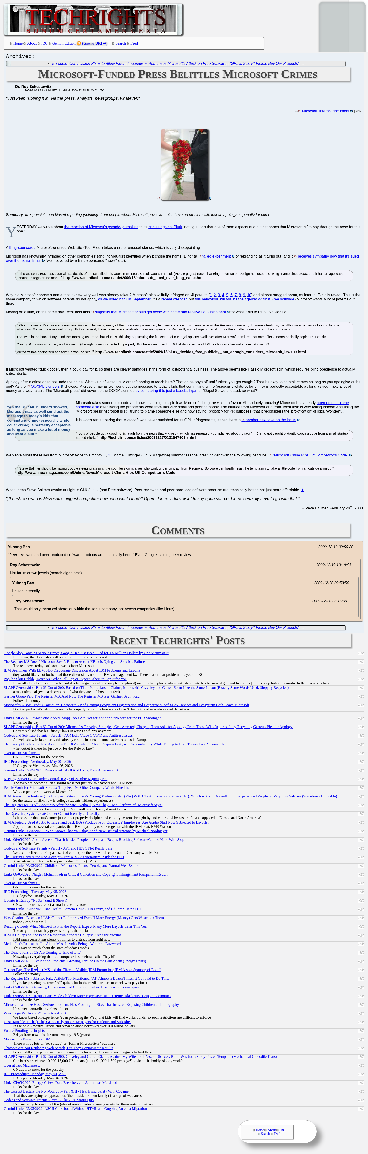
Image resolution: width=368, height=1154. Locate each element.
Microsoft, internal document (325, 112)
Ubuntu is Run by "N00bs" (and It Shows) (35, 901)
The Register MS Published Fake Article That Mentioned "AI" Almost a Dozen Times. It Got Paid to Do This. (86, 980)
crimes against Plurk (165, 228)
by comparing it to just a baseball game (167, 392)
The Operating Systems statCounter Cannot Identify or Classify (51, 815)
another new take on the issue (271, 421)
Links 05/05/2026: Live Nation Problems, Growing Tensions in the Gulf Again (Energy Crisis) (75, 962)
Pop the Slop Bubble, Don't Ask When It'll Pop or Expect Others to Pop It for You (65, 680)
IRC (44, 43)
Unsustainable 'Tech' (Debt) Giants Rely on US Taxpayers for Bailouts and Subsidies (67, 1023)
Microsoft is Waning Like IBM (27, 1040)
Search (121, 43)
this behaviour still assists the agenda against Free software (244, 300)
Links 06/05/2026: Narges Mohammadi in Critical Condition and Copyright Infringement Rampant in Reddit (85, 875)
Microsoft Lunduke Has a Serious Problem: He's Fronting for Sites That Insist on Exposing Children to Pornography (91, 1006)
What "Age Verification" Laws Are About (35, 1014)
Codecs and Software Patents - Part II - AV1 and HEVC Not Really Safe (58, 849)
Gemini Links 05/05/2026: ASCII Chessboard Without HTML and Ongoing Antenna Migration (75, 1110)
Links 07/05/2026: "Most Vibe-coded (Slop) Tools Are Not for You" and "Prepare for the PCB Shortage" (82, 719)
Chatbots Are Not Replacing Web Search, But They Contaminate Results (58, 1049)
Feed (134, 43)
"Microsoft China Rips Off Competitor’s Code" (310, 456)
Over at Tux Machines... (22, 754)
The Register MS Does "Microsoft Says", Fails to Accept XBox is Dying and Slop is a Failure (74, 663)
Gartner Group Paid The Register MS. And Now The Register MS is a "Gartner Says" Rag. (72, 697)
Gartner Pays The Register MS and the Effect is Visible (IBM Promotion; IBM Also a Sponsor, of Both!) (82, 971)
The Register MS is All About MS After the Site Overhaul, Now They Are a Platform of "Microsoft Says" (83, 806)
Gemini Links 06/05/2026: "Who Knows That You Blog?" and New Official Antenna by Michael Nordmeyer (85, 832)
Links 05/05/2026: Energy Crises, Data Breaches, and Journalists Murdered (60, 1084)
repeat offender (174, 300)
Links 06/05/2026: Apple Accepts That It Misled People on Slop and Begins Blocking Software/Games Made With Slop (94, 841)
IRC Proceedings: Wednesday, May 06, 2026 (37, 763)
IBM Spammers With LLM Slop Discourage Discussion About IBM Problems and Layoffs (72, 671)
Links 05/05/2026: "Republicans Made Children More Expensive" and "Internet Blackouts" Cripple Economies (87, 997)
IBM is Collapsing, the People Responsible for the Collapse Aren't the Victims (62, 936)
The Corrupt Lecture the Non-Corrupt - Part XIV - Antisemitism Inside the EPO (64, 858)
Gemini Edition (64, 43)
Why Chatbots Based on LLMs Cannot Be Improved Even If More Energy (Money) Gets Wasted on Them (84, 919)
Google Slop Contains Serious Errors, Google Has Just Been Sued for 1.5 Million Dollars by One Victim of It (86, 654)
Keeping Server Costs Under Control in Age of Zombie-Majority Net (55, 780)
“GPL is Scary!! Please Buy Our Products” (264, 65)
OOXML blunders (45, 388)
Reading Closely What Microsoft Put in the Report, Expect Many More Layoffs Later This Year (76, 928)
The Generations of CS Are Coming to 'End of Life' (42, 954)
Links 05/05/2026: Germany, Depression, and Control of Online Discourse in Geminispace (72, 988)
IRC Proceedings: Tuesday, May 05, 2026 (35, 893)
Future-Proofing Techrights (24, 1032)
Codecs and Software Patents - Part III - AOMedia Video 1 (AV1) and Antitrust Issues (68, 737)
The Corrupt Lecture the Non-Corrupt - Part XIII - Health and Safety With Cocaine (66, 1092)
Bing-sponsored (22, 249)
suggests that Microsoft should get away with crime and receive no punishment (160, 313)
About (32, 43)
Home (18, 43)
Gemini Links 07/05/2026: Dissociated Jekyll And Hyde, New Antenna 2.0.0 (61, 771)
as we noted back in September (124, 300)
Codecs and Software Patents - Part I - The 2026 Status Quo (49, 1101)
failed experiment (216, 257)
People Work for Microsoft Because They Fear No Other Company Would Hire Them (68, 789)
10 (249, 296)
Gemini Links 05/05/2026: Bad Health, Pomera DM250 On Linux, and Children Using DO (72, 910)
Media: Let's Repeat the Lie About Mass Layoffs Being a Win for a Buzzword (62, 945)
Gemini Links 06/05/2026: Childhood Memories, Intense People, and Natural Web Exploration (75, 867)
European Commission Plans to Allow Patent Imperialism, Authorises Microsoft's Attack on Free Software (139, 65)
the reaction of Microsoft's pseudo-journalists (101, 228)
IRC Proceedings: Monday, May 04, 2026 (35, 1075)
